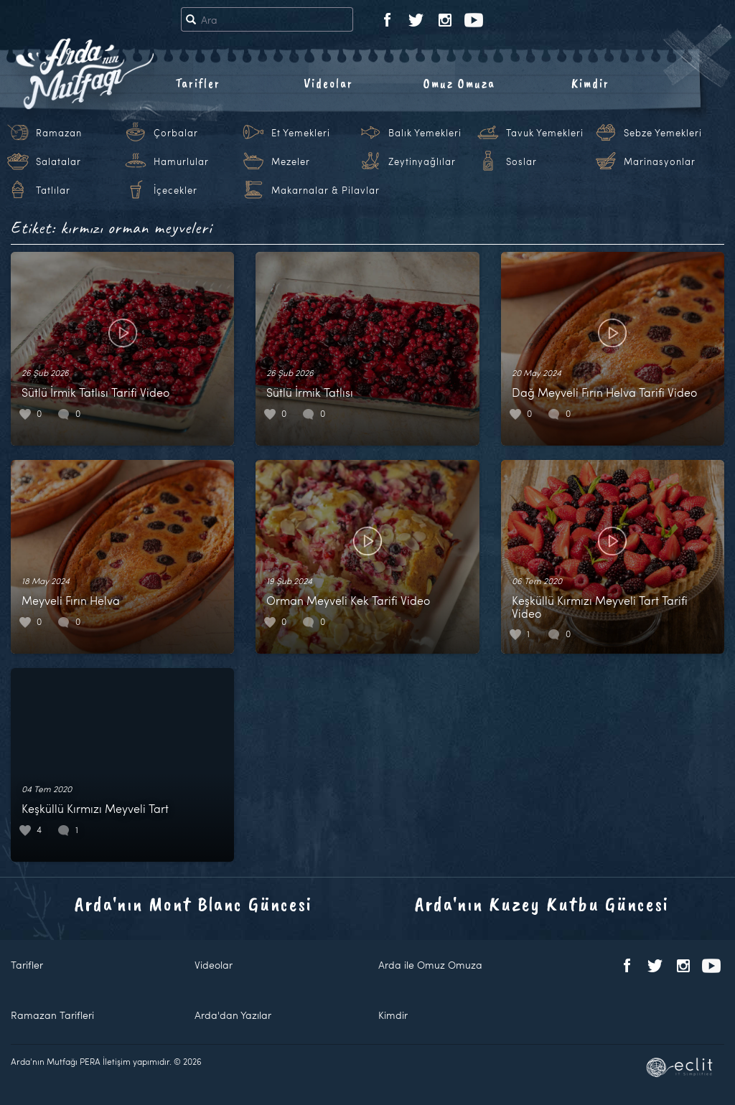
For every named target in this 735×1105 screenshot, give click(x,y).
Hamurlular (181, 161)
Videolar (328, 83)
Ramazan (59, 132)
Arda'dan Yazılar (233, 1015)
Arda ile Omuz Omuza (430, 965)
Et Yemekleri (300, 132)
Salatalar (58, 161)
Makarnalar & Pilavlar (325, 190)
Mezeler (290, 161)
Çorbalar (176, 132)
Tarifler (197, 83)
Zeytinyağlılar (422, 161)
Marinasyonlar (660, 161)
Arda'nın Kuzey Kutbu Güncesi (542, 903)
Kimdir (590, 83)
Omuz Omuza (459, 83)
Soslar (521, 161)
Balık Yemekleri (425, 132)
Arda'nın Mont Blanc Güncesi (193, 903)
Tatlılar (53, 190)
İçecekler (175, 190)
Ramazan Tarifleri (52, 1015)
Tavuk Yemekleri (545, 132)
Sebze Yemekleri (663, 132)
